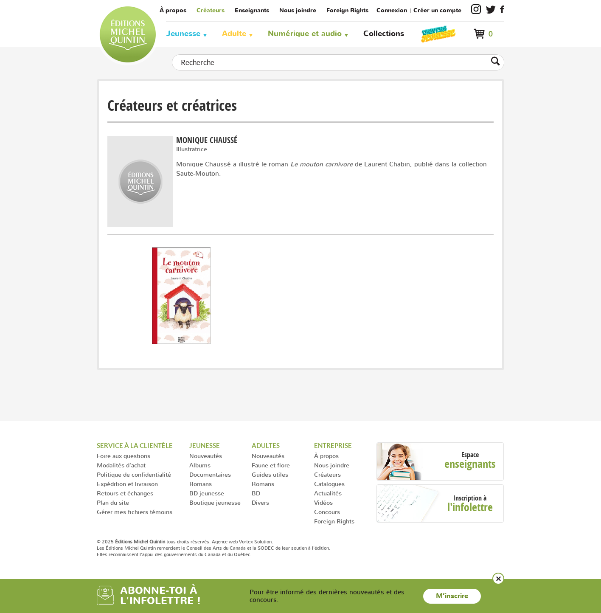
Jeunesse (183, 33)
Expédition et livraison (127, 483)
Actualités (328, 493)
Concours (327, 511)
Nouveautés (205, 455)
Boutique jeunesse (215, 502)
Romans (200, 483)
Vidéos (323, 502)
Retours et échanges (125, 493)
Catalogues (329, 483)
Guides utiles (270, 474)
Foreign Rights (347, 10)
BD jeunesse (206, 493)
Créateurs (211, 10)
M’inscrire (452, 596)
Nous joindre (297, 10)
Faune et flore (271, 465)
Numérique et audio (305, 33)
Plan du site (113, 502)
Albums (200, 465)
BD (256, 493)
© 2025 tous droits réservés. (154, 542)
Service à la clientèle (135, 445)
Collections (383, 33)
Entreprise (333, 445)
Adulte (234, 33)
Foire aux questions (123, 455)
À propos (173, 10)
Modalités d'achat (121, 465)
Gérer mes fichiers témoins (134, 511)
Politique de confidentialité (134, 474)
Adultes (266, 445)
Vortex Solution (255, 542)
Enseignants (252, 10)
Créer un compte (437, 10)
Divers (260, 502)
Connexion (391, 10)
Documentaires (210, 474)
